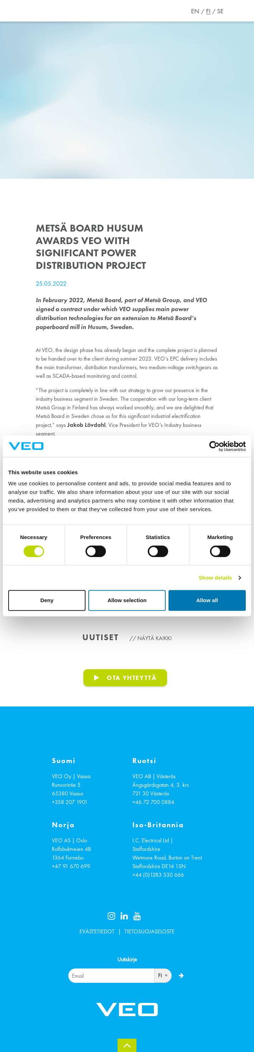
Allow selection (126, 600)
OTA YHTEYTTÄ (131, 677)
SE (220, 11)
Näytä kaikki (154, 638)
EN (195, 11)
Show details (215, 578)
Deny (47, 600)
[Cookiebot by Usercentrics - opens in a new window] (214, 446)
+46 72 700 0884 (153, 802)
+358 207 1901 (70, 802)
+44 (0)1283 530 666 (158, 874)
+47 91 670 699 (71, 866)
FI (208, 11)
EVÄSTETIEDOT (96, 931)
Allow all (207, 600)
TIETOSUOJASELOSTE (149, 931)
